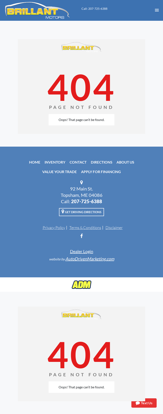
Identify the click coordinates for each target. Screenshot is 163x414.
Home (34, 162)
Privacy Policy (54, 227)
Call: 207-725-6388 (94, 8)
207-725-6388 (86, 201)
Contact (78, 162)
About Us (125, 162)
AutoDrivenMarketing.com (89, 258)
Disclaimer (114, 227)
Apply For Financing (101, 171)
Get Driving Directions (81, 211)
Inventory (55, 162)
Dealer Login (81, 251)
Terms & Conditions (85, 227)
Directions (101, 162)
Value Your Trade (59, 171)
